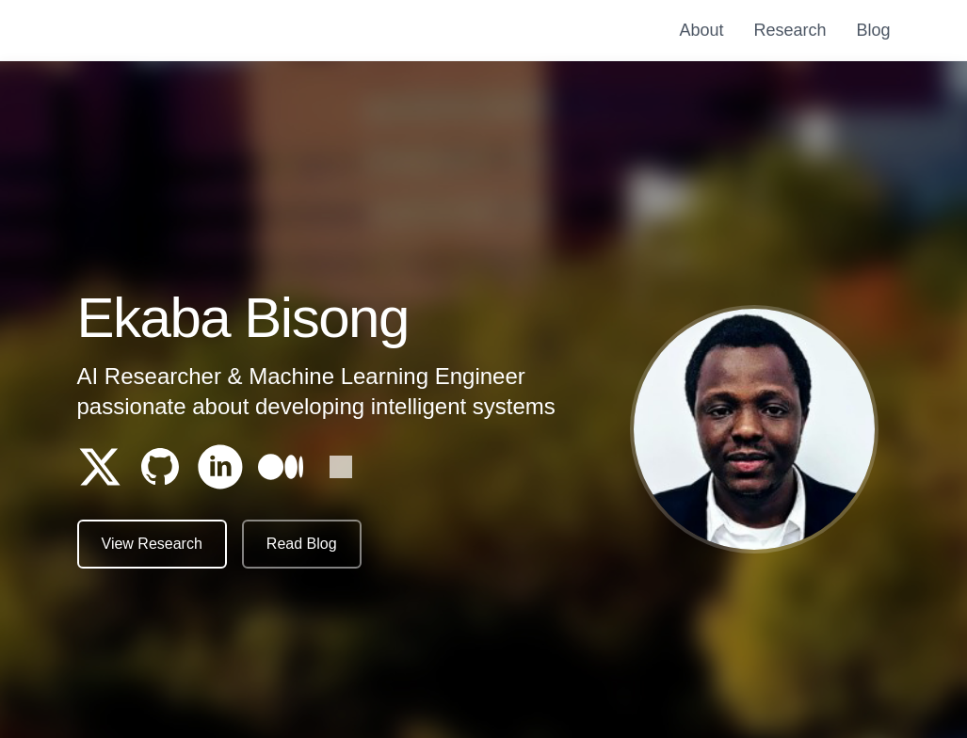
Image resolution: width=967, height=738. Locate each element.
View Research (152, 545)
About (701, 30)
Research (789, 30)
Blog (873, 30)
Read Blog (301, 545)
